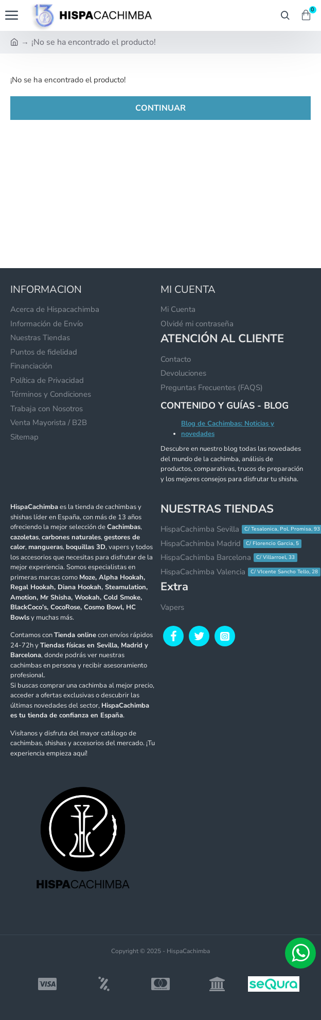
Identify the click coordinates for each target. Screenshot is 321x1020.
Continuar (160, 108)
